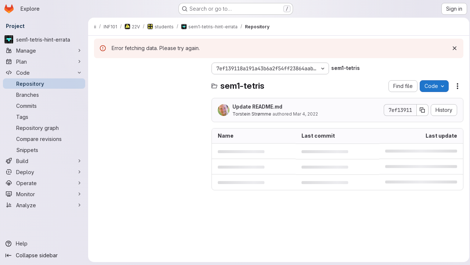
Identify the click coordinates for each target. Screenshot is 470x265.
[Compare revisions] (44, 139)
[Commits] (44, 105)
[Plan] (44, 61)
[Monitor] (44, 194)
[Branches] (44, 94)
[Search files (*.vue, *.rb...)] (149, 83)
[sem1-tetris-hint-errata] (44, 39)
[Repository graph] (44, 128)
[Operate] (44, 183)
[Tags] (44, 117)
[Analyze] (44, 205)
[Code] (44, 72)
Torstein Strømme (251, 114)
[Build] (44, 161)
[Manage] (44, 50)
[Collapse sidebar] (44, 255)
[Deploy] (44, 172)
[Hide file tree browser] (100, 68)
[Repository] (44, 83)
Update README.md (257, 106)
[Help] (44, 244)
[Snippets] (44, 150)
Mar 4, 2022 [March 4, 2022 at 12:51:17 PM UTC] (305, 114)
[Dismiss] (452, 48)
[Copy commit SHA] (420, 110)
